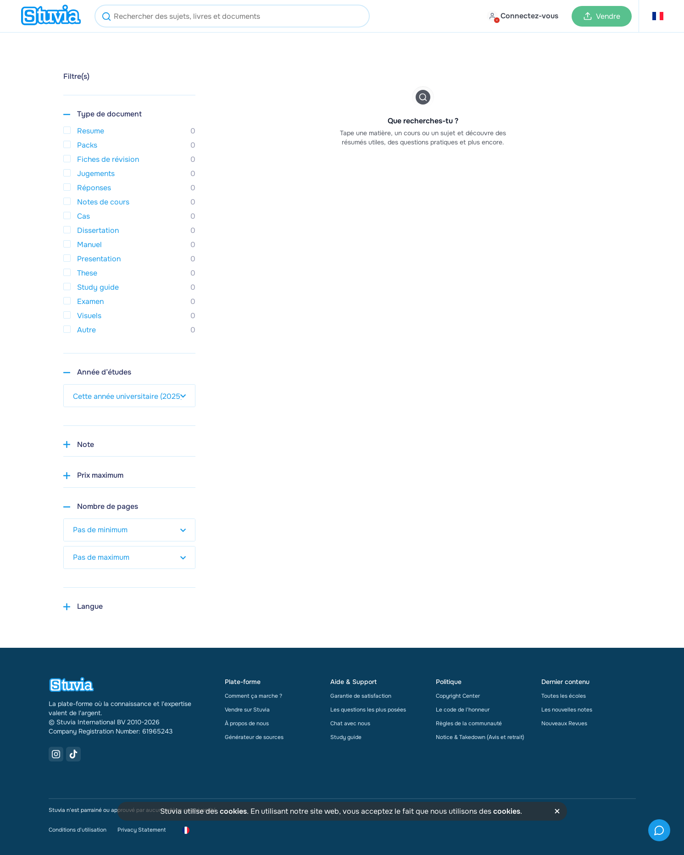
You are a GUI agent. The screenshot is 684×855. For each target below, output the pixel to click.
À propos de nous (247, 723)
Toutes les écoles (563, 696)
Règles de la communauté (469, 723)
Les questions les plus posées (368, 709)
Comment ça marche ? (253, 696)
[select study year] (129, 395)
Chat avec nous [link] (350, 723)
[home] (51, 16)
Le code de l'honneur (462, 709)
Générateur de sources (254, 737)
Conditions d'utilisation (77, 829)
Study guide (345, 737)
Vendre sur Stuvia (247, 709)
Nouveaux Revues (564, 723)
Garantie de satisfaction (360, 696)
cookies (233, 811)
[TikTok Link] (73, 754)
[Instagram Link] (56, 754)
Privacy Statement (141, 829)
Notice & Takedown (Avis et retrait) (480, 737)
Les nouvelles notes (566, 709)
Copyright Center (458, 696)
